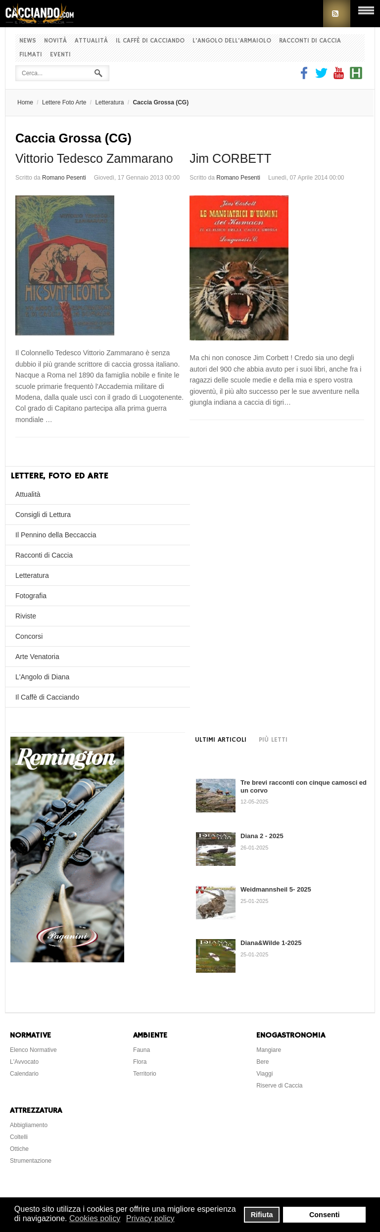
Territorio (144, 1073)
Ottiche (19, 1148)
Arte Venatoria (37, 657)
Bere (262, 1061)
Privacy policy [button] (150, 1218)
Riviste (25, 616)
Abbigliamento (29, 1125)
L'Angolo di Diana (42, 677)
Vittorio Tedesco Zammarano (94, 158)
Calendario (24, 1073)
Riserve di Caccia (279, 1085)
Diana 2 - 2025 (262, 836)
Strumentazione (30, 1160)
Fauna (141, 1049)
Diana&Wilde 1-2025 (270, 943)
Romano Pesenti (64, 177)
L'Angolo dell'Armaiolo (231, 41)
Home (25, 102)
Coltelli (19, 1137)
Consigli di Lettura (43, 515)
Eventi (60, 54)
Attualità (91, 41)
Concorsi (29, 636)
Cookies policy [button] (94, 1218)
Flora (139, 1061)
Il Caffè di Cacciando (150, 41)
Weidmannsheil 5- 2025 (275, 889)
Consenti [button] (324, 1215)
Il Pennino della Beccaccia (55, 535)
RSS (336, 13)
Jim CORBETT (230, 158)
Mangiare (268, 1049)
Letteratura (109, 102)
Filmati (30, 54)
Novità (55, 41)
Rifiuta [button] (262, 1215)
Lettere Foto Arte (64, 102)
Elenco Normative (33, 1049)
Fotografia (31, 596)
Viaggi (264, 1073)
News (27, 41)
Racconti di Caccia (310, 41)
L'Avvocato (24, 1061)
